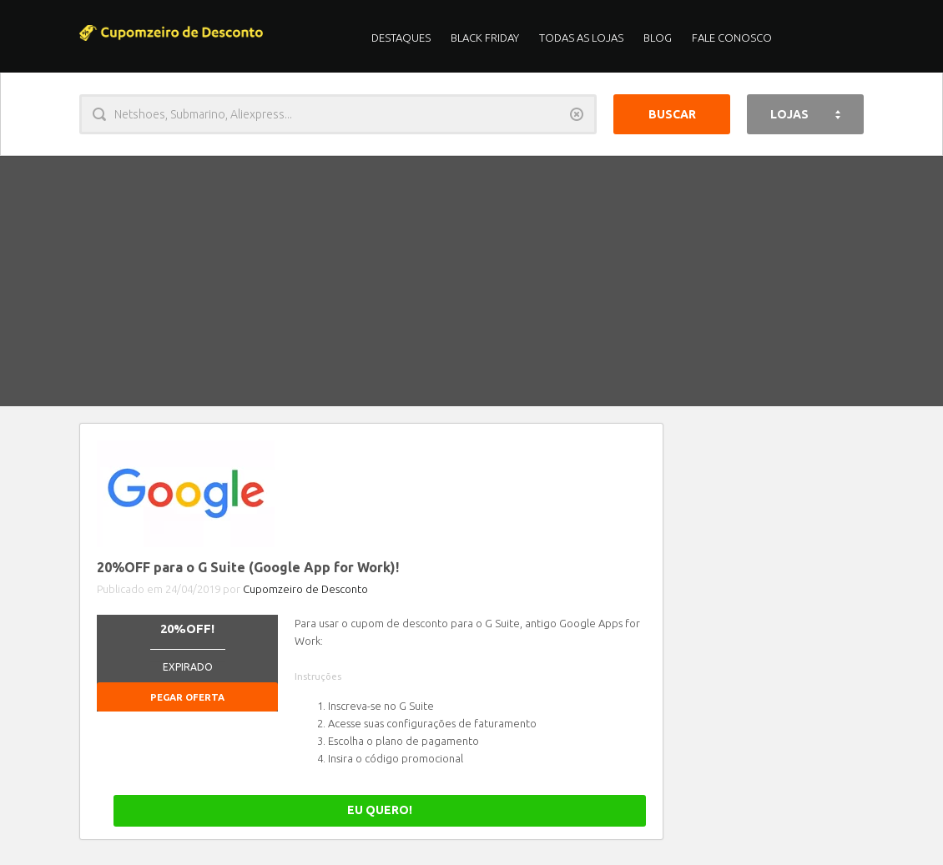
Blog (657, 37)
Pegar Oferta (187, 696)
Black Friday (485, 37)
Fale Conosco (732, 37)
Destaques (401, 37)
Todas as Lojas (581, 37)
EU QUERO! (587, 810)
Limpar (576, 114)
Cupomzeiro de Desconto (305, 589)
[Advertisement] (471, 281)
